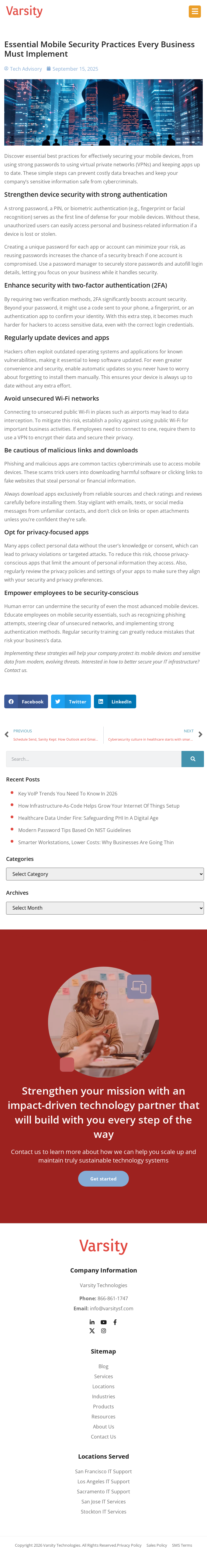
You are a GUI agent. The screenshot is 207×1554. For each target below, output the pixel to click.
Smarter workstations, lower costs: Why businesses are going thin (96, 842)
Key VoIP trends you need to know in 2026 (67, 793)
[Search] (192, 759)
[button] (26, 701)
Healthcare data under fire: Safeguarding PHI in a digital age (88, 818)
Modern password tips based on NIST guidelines (74, 830)
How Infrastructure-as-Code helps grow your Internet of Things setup (99, 805)
